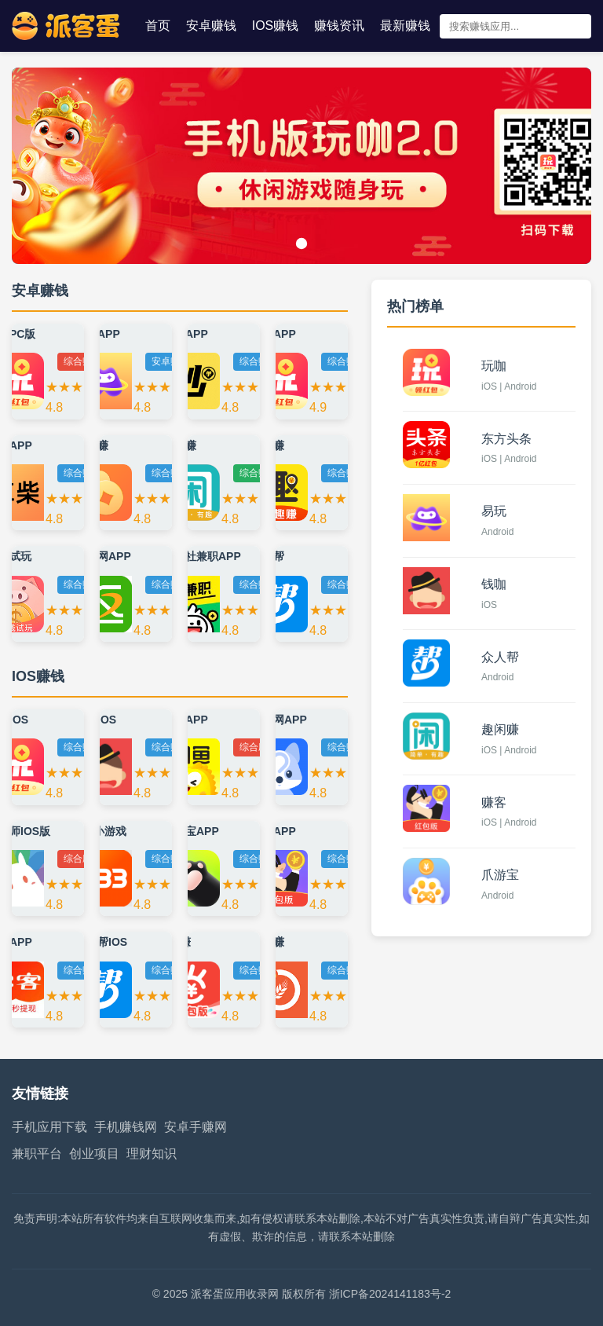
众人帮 (500, 657)
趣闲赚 (500, 729)
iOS (489, 604)
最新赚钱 (405, 25)
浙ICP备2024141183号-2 (390, 1294)
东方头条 (506, 438)
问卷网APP (279, 719)
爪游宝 (500, 874)
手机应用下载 (49, 1127)
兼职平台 (37, 1153)
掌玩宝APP (191, 831)
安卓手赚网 (195, 1127)
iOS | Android (509, 386)
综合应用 (258, 747)
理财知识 (151, 1153)
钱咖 (493, 584)
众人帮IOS (101, 942)
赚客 (493, 802)
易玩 (493, 511)
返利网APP (103, 556)
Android (497, 531)
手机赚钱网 (129, 1127)
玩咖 (493, 365)
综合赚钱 (82, 361)
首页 (157, 25)
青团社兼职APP (202, 556)
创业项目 (94, 1153)
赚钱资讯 (339, 25)
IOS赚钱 (275, 25)
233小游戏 (100, 831)
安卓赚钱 (211, 25)
